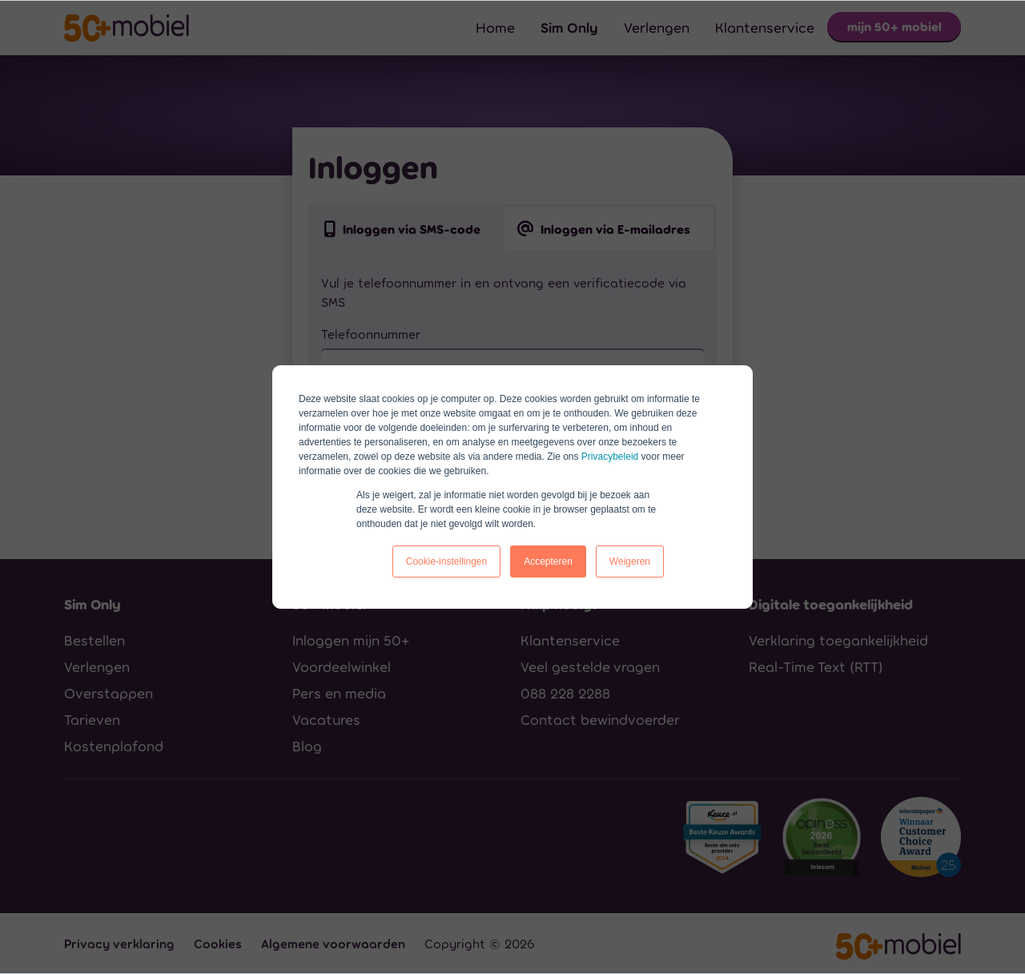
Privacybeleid (609, 456)
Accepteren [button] (548, 561)
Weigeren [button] (629, 561)
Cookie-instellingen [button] (446, 561)
